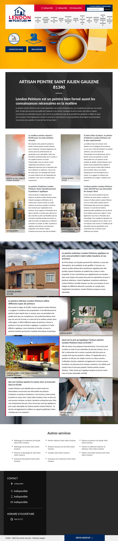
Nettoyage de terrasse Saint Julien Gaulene (26, 448)
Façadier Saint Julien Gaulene (59, 453)
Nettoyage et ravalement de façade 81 (68, 20)
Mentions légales (38, 538)
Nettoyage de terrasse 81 (89, 20)
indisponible (47, 8)
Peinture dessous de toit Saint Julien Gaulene (61, 448)
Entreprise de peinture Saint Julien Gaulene (27, 460)
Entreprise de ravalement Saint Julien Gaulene (61, 460)
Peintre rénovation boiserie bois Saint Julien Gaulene (96, 454)
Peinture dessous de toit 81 (96, 20)
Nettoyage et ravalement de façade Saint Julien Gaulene (27, 441)
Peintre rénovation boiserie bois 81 (45, 20)
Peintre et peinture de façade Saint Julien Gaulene (95, 441)
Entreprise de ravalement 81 (54, 20)
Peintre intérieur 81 (76, 20)
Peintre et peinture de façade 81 (82, 20)
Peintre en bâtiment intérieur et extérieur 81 (103, 20)
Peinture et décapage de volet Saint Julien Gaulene (27, 454)
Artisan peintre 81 (61, 20)
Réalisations (37, 49)
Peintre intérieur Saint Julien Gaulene (62, 440)
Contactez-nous (16, 49)
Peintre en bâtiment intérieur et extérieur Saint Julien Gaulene (93, 448)
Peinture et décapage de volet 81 (110, 20)
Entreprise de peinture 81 (38, 20)
